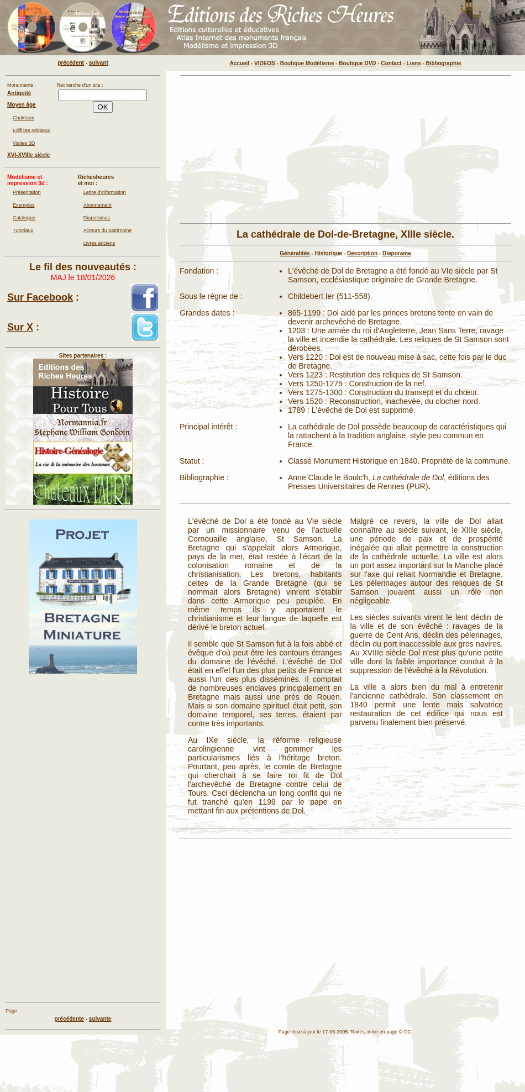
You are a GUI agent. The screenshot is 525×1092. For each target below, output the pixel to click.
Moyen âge (21, 105)
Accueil (240, 63)
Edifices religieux (31, 130)
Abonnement (97, 205)
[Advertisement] (255, 150)
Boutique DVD (357, 63)
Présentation (27, 192)
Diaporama (396, 253)
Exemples (24, 205)
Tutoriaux (23, 230)
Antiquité (19, 93)
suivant (98, 63)
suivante (100, 1019)
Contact (391, 63)
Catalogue (24, 218)
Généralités (294, 253)
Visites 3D (24, 143)
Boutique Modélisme (307, 63)
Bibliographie (443, 63)
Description (362, 253)
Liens (414, 63)
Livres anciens (99, 243)
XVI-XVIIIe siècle (28, 155)
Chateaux (23, 117)
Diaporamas (97, 218)
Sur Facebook (40, 297)
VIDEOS (264, 63)
